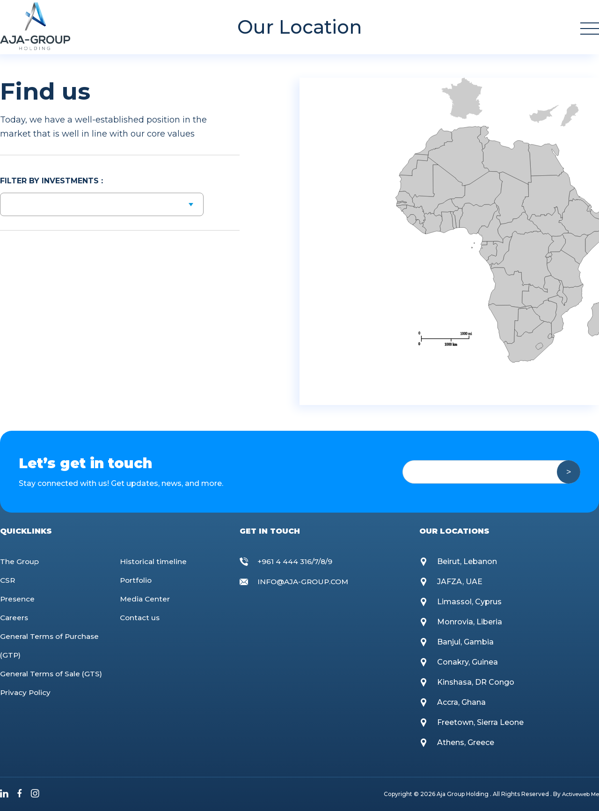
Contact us (140, 617)
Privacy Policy (26, 692)
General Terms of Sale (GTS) (52, 673)
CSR (8, 580)
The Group (20, 561)
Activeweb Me (578, 793)
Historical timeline (154, 561)
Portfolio (136, 580)
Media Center (145, 598)
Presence (18, 598)
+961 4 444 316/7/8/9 (296, 561)
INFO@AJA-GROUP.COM (305, 581)
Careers (14, 617)
